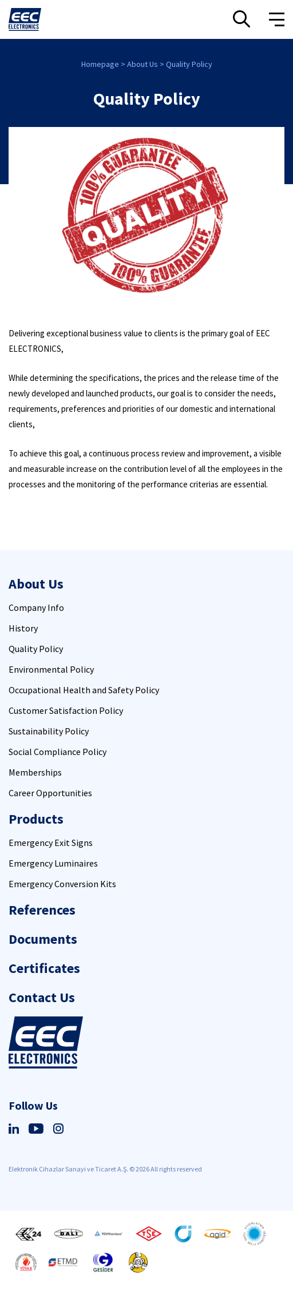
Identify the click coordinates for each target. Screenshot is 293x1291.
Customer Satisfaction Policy (66, 710)
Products (36, 819)
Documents (43, 939)
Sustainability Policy (49, 731)
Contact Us (42, 997)
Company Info (36, 607)
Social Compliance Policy (57, 751)
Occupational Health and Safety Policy (84, 690)
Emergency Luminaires (53, 863)
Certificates (44, 968)
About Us (142, 64)
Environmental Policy (51, 669)
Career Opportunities (50, 793)
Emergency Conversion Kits (62, 883)
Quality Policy (189, 64)
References (42, 910)
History (23, 628)
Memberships (35, 772)
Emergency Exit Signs (51, 842)
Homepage (100, 64)
